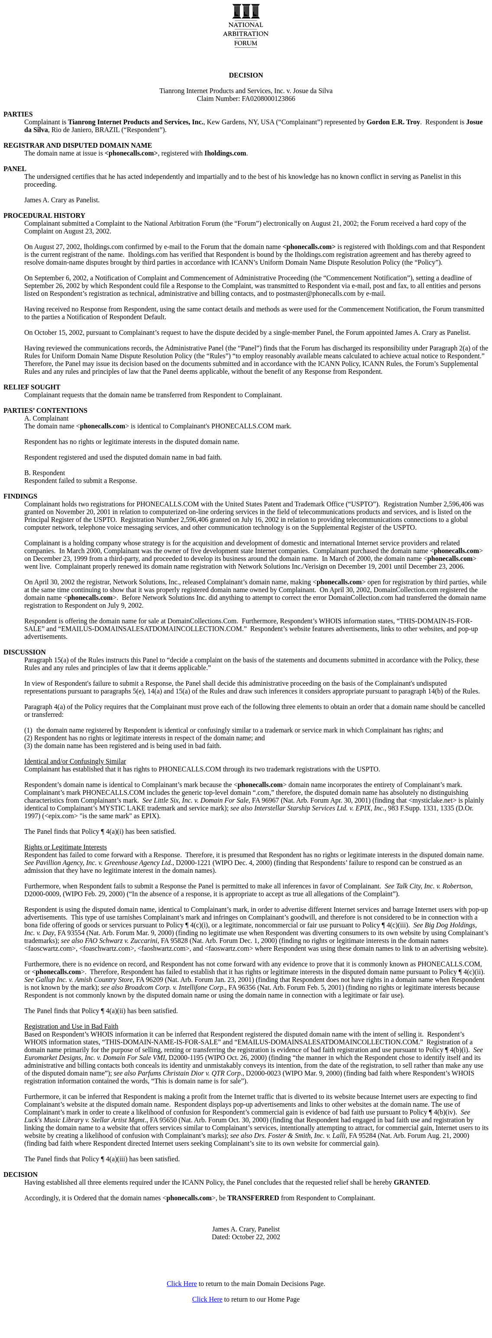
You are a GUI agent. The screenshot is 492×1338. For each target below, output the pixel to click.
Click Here (182, 1283)
